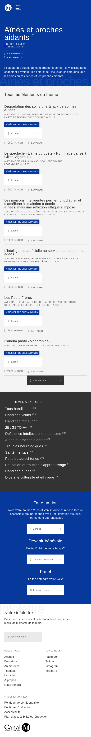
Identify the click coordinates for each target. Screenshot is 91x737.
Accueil (9, 656)
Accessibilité (12, 712)
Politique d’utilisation (17, 707)
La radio (9, 675)
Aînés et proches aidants (22, 124)
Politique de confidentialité (21, 702)
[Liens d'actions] (45, 548)
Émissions (11, 661)
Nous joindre (12, 684)
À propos (10, 680)
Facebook (52, 656)
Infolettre (51, 670)
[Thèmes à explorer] (45, 442)
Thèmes (9, 670)
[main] (45, 302)
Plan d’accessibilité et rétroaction (26, 716)
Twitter (50, 661)
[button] (13, 53)
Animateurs (11, 666)
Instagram (52, 666)
